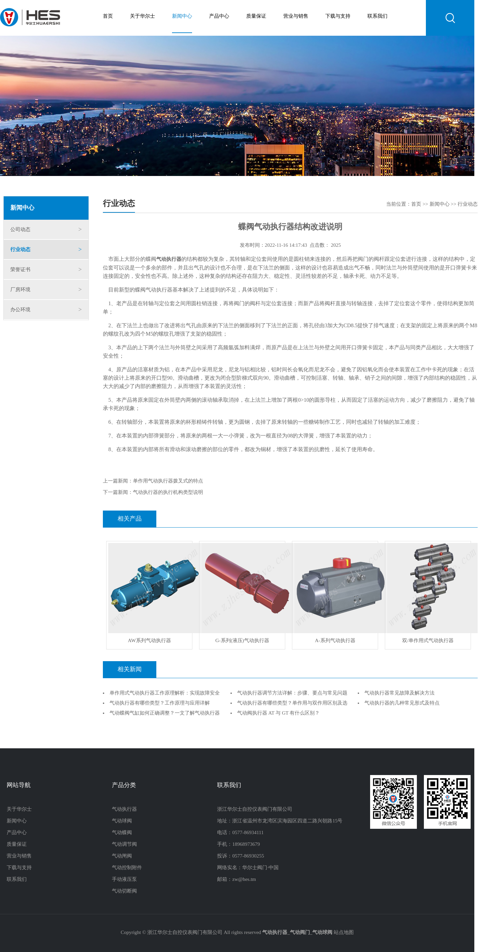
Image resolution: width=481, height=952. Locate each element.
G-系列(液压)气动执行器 (242, 640)
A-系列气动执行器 (335, 640)
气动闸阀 (122, 856)
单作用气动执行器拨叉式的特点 (168, 481)
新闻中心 (182, 16)
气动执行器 (124, 809)
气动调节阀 (124, 844)
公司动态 (20, 229)
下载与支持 (337, 16)
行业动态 (20, 249)
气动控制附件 (127, 868)
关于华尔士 (142, 16)
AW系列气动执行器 (149, 640)
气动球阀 (122, 821)
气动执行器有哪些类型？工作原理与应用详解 (160, 703)
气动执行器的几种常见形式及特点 (402, 703)
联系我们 (377, 16)
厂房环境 (20, 290)
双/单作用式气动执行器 (428, 640)
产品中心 (219, 16)
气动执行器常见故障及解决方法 (399, 693)
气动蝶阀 (122, 832)
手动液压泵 (124, 879)
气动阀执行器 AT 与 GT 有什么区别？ (278, 713)
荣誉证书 (20, 269)
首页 (108, 16)
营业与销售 (295, 16)
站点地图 (344, 932)
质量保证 (256, 16)
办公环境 (20, 310)
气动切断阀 (124, 891)
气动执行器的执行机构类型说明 (168, 492)
